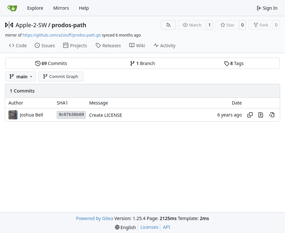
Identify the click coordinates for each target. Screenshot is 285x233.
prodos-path (68, 25)
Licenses (150, 227)
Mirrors (61, 8)
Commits (51, 63)
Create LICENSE (105, 115)
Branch (142, 63)
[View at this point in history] (272, 115)
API (166, 227)
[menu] (125, 227)
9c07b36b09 (71, 114)
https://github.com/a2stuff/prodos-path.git (62, 35)
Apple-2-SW (31, 25)
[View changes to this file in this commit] (261, 115)
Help (84, 8)
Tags (234, 63)
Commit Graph (60, 76)
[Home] (12, 8)
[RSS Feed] (168, 25)
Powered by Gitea (94, 218)
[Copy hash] (250, 115)
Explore (35, 8)
